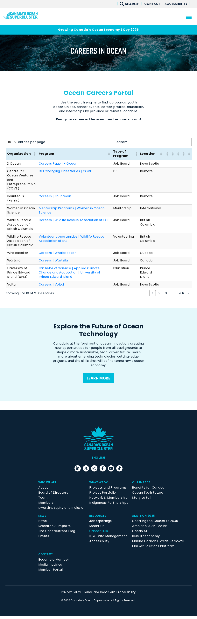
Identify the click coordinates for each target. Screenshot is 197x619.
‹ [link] (132, 293)
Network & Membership (108, 500)
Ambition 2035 (144, 518)
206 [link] (181, 293)
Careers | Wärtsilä (53, 260)
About (43, 490)
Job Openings (100, 524)
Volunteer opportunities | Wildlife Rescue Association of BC (71, 238)
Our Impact (142, 485)
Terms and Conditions (99, 595)
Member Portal (50, 572)
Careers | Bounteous (55, 196)
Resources (98, 518)
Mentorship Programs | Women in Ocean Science (71, 210)
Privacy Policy (71, 595)
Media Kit (96, 529)
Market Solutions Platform (153, 549)
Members (46, 505)
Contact (148, 3)
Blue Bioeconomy (146, 539)
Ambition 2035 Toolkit (149, 529)
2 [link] (146, 293)
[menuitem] (98, 461)
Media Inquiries (50, 567)
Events (43, 539)
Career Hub (98, 534)
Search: (121, 142)
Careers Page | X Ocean (58, 163)
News (42, 518)
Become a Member (53, 562)
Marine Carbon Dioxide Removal (158, 544)
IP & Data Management (108, 539)
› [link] (188, 293)
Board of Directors (53, 495)
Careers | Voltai (51, 284)
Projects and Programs (107, 490)
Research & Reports (54, 529)
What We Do (100, 485)
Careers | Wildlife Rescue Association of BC (73, 220)
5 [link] (166, 293)
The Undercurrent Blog (56, 534)
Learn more (98, 378)
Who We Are (48, 485)
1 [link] (139, 293)
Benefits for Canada (148, 490)
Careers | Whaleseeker (57, 253)
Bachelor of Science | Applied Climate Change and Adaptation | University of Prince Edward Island (69, 272)
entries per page (31, 142)
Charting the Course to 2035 (155, 524)
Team (43, 500)
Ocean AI (139, 534)
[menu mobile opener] (189, 17)
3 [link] (153, 293)
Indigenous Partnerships (108, 505)
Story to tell (141, 500)
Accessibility (174, 3)
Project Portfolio (102, 495)
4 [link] (159, 293)
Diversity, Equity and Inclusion (62, 510)
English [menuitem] (98, 460)
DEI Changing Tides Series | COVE (65, 171)
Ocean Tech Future (147, 495)
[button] (34, 153)
